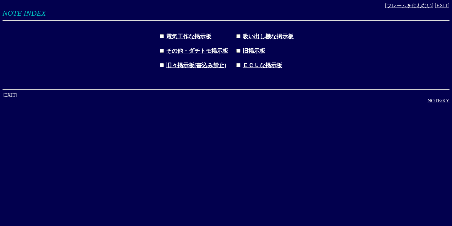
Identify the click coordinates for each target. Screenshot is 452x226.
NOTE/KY (438, 100)
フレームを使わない (409, 5)
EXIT (442, 5)
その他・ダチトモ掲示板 (197, 51)
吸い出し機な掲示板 (268, 36)
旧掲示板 (254, 51)
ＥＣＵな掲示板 (262, 65)
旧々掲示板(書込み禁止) (196, 65)
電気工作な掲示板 (188, 36)
